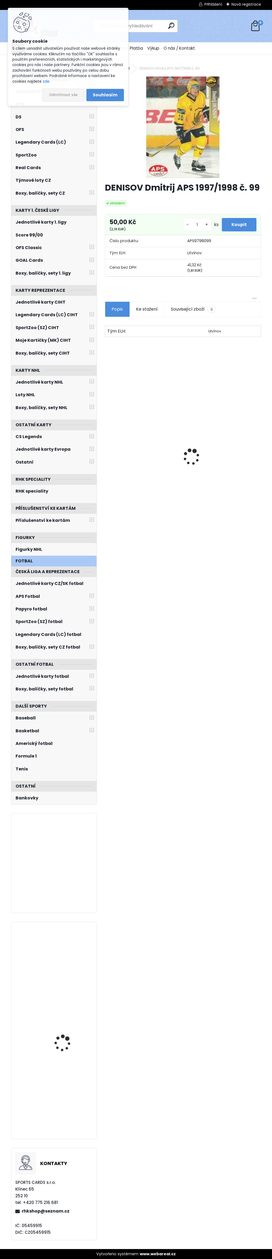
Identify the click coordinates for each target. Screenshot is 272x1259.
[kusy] (195, 225)
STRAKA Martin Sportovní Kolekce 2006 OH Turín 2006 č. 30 (69, 1025)
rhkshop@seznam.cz (45, 1211)
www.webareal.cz (158, 1254)
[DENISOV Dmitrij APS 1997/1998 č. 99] (182, 127)
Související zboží (193, 309)
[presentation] (107, 447)
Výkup (153, 48)
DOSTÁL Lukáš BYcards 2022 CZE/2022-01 (67, 949)
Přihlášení (213, 4)
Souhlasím (105, 95)
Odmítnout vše (63, 94)
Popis (117, 309)
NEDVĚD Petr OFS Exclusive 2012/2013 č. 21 (136, 480)
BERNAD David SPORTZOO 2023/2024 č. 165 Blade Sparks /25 (69, 1093)
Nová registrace (246, 4)
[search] (171, 26)
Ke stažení (147, 309)
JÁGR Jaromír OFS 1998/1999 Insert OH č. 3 (219, 479)
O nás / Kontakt (179, 48)
